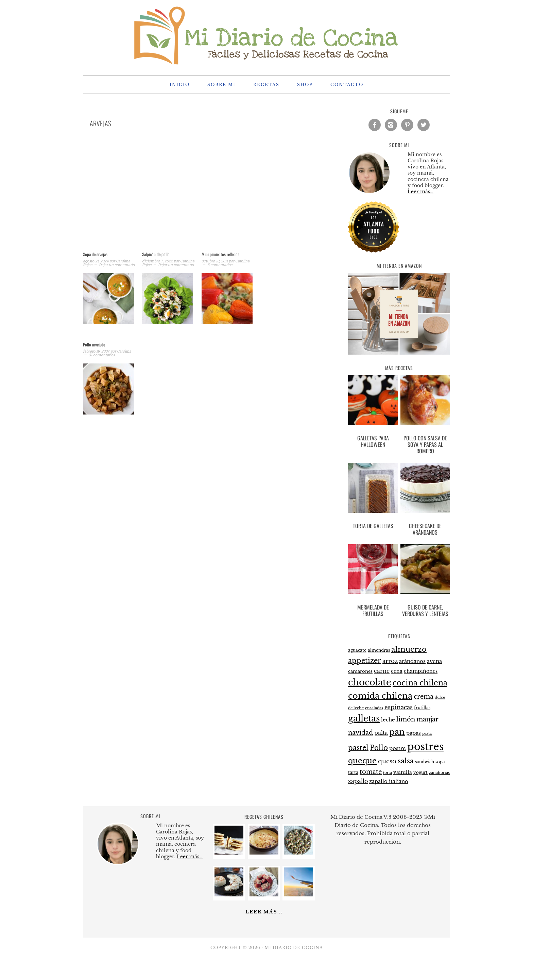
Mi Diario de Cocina (266, 35)
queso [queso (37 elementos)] (387, 761)
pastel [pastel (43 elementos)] (358, 748)
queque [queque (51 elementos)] (362, 760)
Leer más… (420, 192)
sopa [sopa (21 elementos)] (440, 762)
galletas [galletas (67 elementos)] (364, 718)
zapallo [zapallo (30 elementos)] (358, 781)
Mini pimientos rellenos (220, 254)
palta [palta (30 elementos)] (381, 733)
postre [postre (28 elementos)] (397, 748)
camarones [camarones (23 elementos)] (360, 671)
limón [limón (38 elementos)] (405, 719)
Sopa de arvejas (95, 254)
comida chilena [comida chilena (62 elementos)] (380, 696)
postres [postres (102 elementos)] (425, 747)
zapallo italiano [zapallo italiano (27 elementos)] (388, 781)
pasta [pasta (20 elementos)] (427, 733)
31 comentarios (102, 354)
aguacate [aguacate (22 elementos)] (357, 650)
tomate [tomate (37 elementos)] (371, 772)
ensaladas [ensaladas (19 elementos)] (374, 708)
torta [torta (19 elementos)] (387, 772)
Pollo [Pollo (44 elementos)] (379, 748)
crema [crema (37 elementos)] (423, 696)
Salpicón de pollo (156, 254)
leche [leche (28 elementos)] (388, 720)
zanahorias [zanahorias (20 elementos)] (439, 772)
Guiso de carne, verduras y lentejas (425, 610)
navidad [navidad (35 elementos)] (360, 732)
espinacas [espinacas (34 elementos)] (398, 707)
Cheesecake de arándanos (425, 529)
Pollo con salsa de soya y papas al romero (425, 444)
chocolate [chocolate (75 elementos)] (369, 682)
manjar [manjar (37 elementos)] (427, 719)
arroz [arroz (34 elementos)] (390, 661)
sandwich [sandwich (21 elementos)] (424, 762)
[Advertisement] (198, 198)
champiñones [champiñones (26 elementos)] (420, 671)
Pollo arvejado (94, 344)
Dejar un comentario (117, 264)
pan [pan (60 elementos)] (397, 732)
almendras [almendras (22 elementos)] (379, 650)
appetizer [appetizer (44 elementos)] (364, 660)
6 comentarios (219, 264)
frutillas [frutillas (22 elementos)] (422, 707)
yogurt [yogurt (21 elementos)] (420, 772)
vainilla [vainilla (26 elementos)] (402, 772)
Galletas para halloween (373, 441)
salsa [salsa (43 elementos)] (406, 761)
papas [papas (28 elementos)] (413, 733)
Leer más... (263, 912)
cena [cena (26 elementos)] (396, 671)
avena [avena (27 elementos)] (434, 661)
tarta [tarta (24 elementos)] (353, 772)
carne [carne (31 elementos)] (382, 670)
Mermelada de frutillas (373, 610)
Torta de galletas (373, 526)
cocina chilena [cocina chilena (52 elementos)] (420, 682)
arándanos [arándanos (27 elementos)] (412, 661)
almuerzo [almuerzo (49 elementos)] (409, 649)
